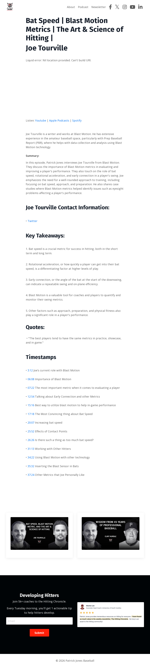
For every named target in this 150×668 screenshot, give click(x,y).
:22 (32, 388)
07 (29, 388)
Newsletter (98, 7)
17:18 (31, 414)
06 (29, 379)
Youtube (40, 120)
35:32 (31, 466)
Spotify (77, 120)
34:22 (31, 458)
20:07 (31, 423)
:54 (32, 397)
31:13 (31, 449)
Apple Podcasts (59, 120)
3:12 (30, 370)
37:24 (31, 475)
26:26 (31, 440)
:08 (32, 379)
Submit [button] (39, 633)
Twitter (32, 221)
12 (29, 397)
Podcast (83, 7)
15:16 (31, 405)
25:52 (31, 431)
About (71, 7)
